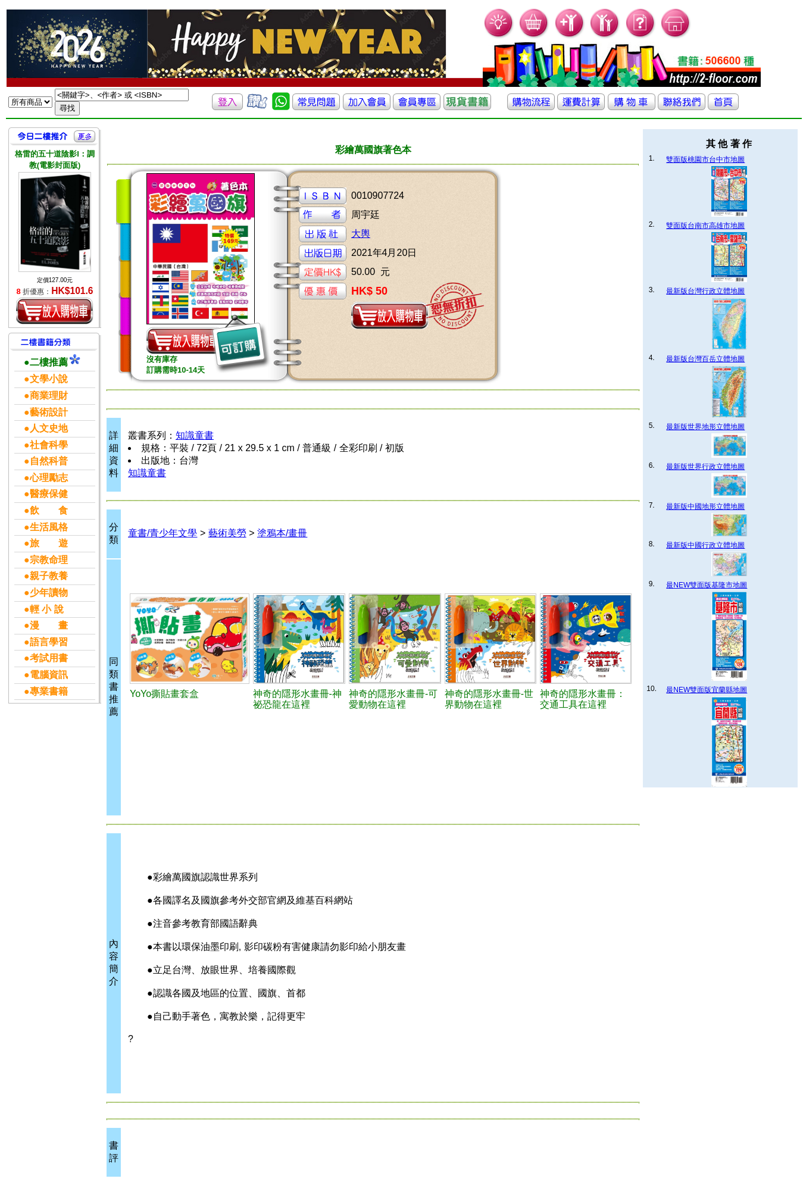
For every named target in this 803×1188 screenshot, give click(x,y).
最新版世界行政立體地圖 (705, 466)
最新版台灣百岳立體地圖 (705, 359)
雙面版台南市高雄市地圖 (705, 225)
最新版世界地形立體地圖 (705, 427)
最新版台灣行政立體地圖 (705, 291)
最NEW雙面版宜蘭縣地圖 (706, 690)
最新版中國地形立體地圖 (705, 506)
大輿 (360, 234)
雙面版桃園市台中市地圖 (705, 159)
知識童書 (195, 435)
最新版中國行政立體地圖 (705, 545)
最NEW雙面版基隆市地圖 (706, 585)
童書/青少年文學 (162, 533)
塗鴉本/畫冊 (282, 533)
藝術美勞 (227, 533)
